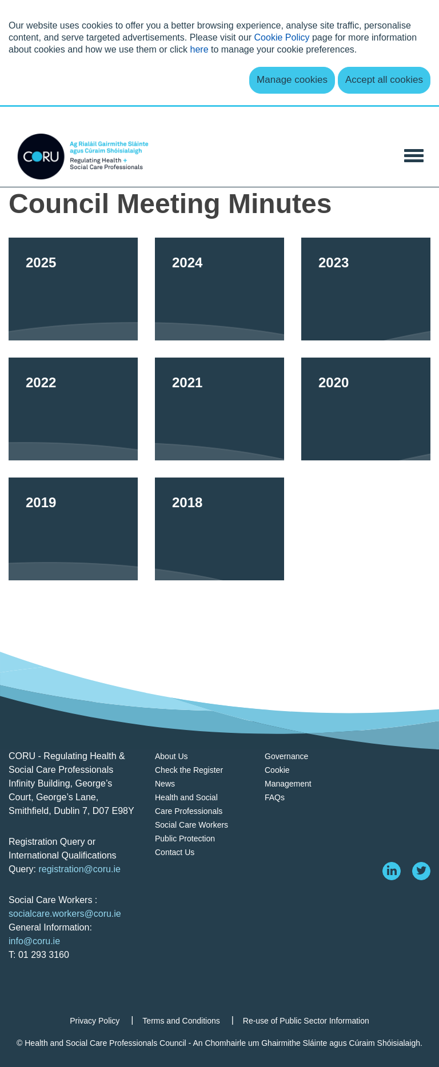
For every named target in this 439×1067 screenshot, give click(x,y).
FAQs (275, 797)
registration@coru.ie (79, 869)
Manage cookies (292, 79)
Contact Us (174, 852)
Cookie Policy (282, 37)
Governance (286, 756)
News (165, 783)
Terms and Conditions (181, 1020)
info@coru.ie (34, 941)
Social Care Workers (191, 824)
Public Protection (185, 838)
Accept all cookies (384, 79)
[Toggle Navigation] (414, 154)
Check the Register (189, 770)
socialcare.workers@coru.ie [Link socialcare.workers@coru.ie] (65, 913)
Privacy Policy (94, 1020)
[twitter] (421, 871)
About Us (171, 756)
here (199, 49)
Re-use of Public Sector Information (306, 1020)
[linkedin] (391, 871)
